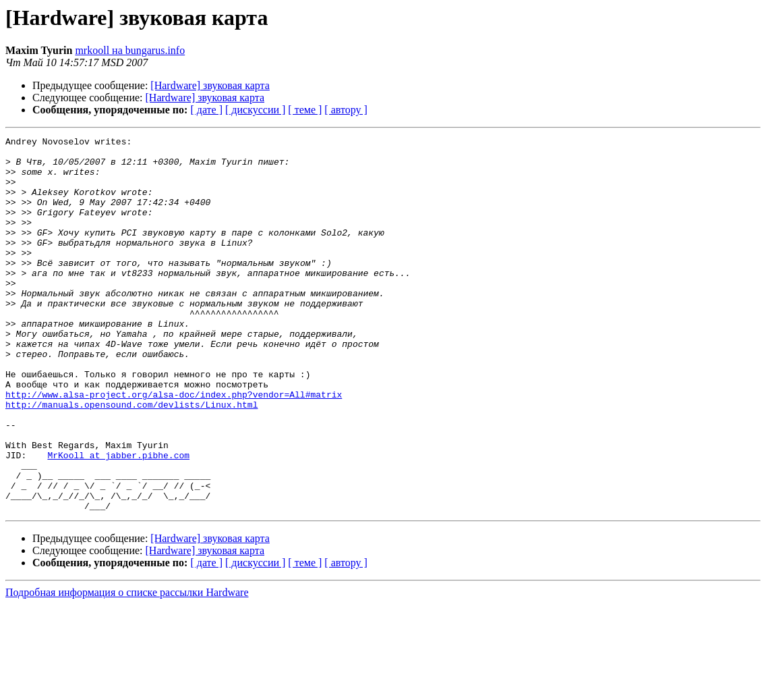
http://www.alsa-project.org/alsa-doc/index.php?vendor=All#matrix (173, 447)
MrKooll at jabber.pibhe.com (118, 520)
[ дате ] (206, 109)
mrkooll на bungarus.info (130, 50)
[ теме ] (305, 109)
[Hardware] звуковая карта (210, 85)
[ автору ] (345, 109)
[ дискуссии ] (255, 109)
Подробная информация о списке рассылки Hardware (127, 667)
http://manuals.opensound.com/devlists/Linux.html (131, 459)
